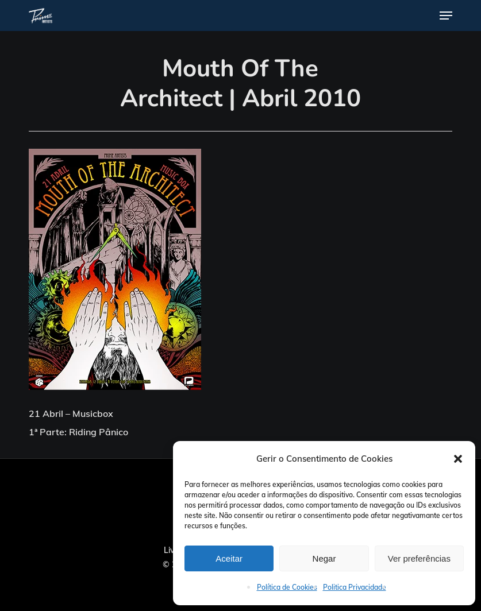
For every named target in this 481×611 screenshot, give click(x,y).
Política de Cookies (287, 587)
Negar (324, 558)
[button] (458, 459)
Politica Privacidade (354, 587)
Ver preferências (419, 558)
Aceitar (229, 558)
